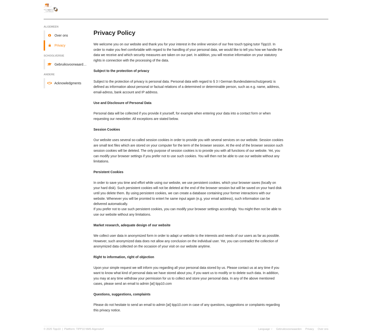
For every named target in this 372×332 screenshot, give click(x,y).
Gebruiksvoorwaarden (289, 328)
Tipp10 (57, 328)
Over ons (323, 328)
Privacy (309, 328)
